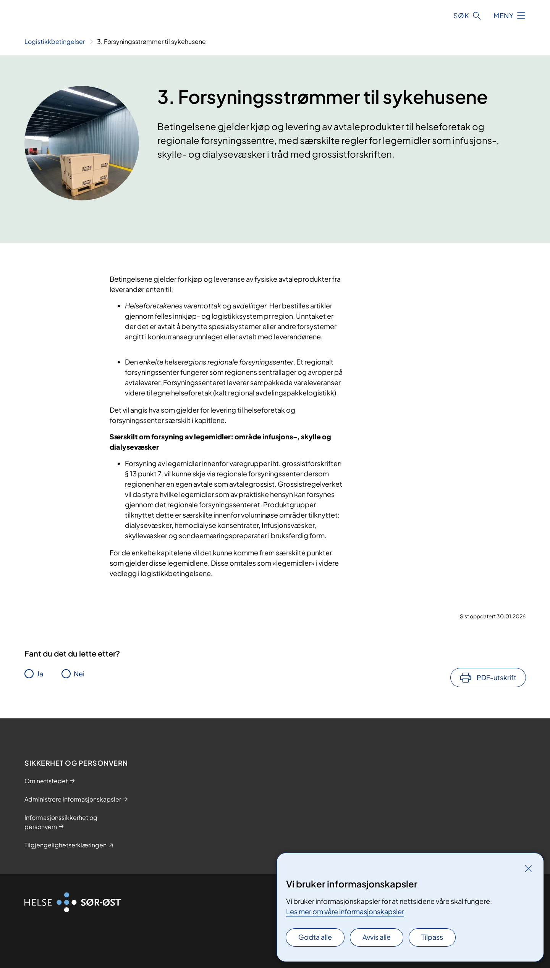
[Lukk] (528, 868)
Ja (40, 673)
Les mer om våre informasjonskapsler (345, 911)
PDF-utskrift (496, 677)
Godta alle (315, 937)
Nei (79, 673)
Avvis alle (376, 937)
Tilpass (432, 937)
